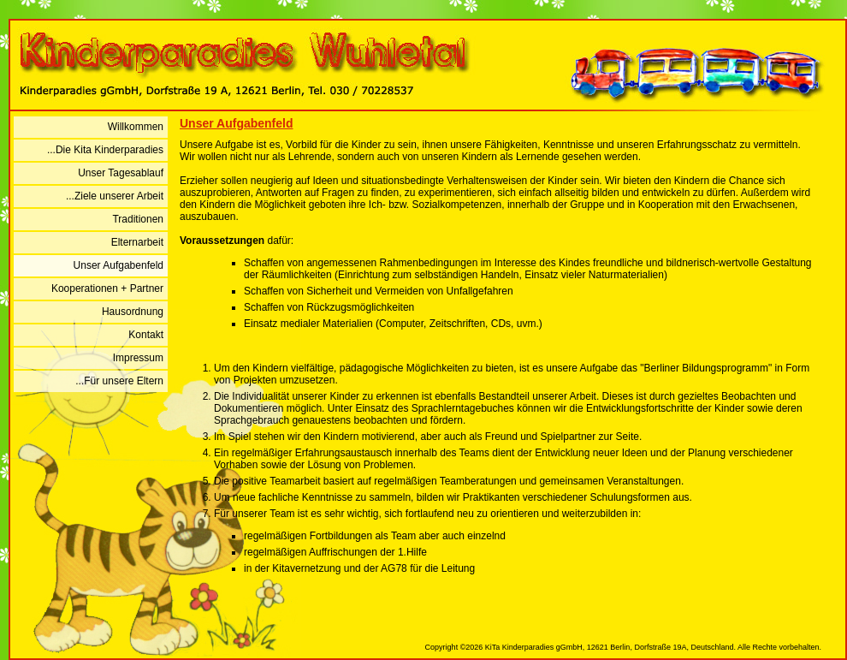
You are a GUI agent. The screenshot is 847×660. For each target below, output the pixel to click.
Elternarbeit (137, 242)
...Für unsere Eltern (119, 381)
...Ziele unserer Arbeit (114, 196)
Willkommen (135, 127)
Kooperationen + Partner (107, 288)
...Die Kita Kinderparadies (105, 150)
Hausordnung (132, 312)
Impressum (138, 358)
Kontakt (145, 335)
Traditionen (137, 219)
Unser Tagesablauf (120, 173)
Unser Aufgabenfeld (118, 265)
